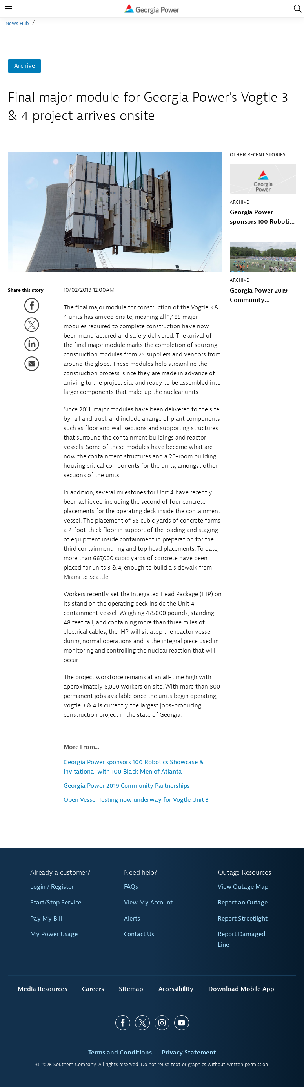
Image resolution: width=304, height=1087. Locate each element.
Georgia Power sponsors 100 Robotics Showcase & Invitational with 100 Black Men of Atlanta (262, 217)
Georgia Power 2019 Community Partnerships (127, 786)
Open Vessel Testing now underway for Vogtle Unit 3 (136, 800)
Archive (24, 66)
